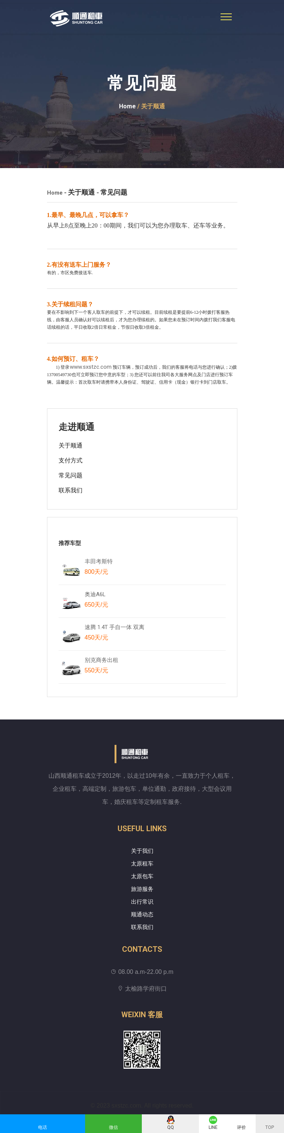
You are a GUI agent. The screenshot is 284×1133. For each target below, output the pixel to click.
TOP (269, 1127)
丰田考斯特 (99, 568)
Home (127, 106)
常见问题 (70, 475)
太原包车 (142, 876)
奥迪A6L (96, 601)
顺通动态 (142, 914)
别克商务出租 (105, 667)
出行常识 (142, 901)
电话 (42, 1127)
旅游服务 (142, 889)
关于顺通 (70, 445)
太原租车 (142, 863)
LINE (213, 1127)
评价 (241, 1127)
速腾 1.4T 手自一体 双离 (114, 634)
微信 (113, 1127)
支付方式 (70, 460)
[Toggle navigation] (226, 16)
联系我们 (70, 490)
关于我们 (142, 851)
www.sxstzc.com (91, 366)
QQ (170, 1127)
